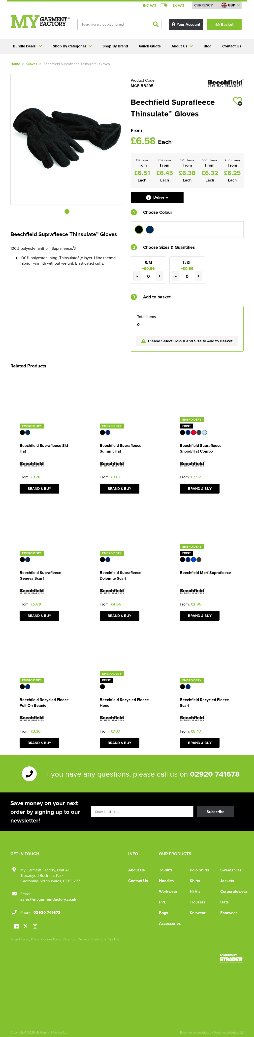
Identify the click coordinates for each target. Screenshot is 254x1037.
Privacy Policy (30, 939)
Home (15, 63)
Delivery (157, 197)
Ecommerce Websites (194, 1032)
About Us (136, 870)
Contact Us (138, 881)
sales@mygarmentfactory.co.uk (48, 899)
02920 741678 (215, 773)
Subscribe (215, 812)
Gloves (31, 63)
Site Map (114, 939)
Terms (14, 939)
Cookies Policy (51, 939)
